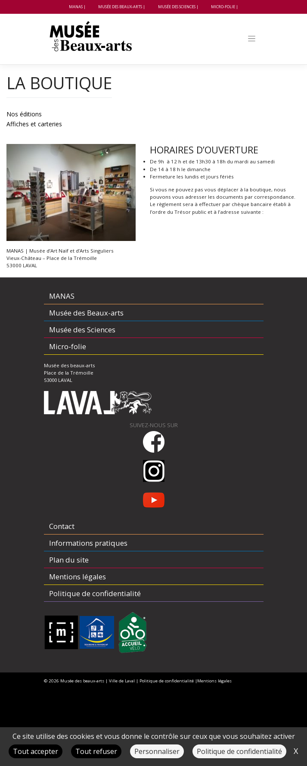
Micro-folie (223, 6)
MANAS (76, 6)
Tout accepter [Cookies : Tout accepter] (35, 751)
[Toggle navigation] (251, 38)
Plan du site (69, 560)
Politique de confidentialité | (168, 681)
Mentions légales (77, 577)
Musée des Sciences (176, 6)
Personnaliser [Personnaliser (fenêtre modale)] (157, 751)
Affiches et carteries (34, 124)
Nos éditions (24, 114)
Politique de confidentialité (95, 593)
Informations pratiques (88, 543)
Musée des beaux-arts (82, 681)
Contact (61, 526)
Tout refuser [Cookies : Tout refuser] (96, 751)
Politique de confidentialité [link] (239, 751)
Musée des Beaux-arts (120, 6)
